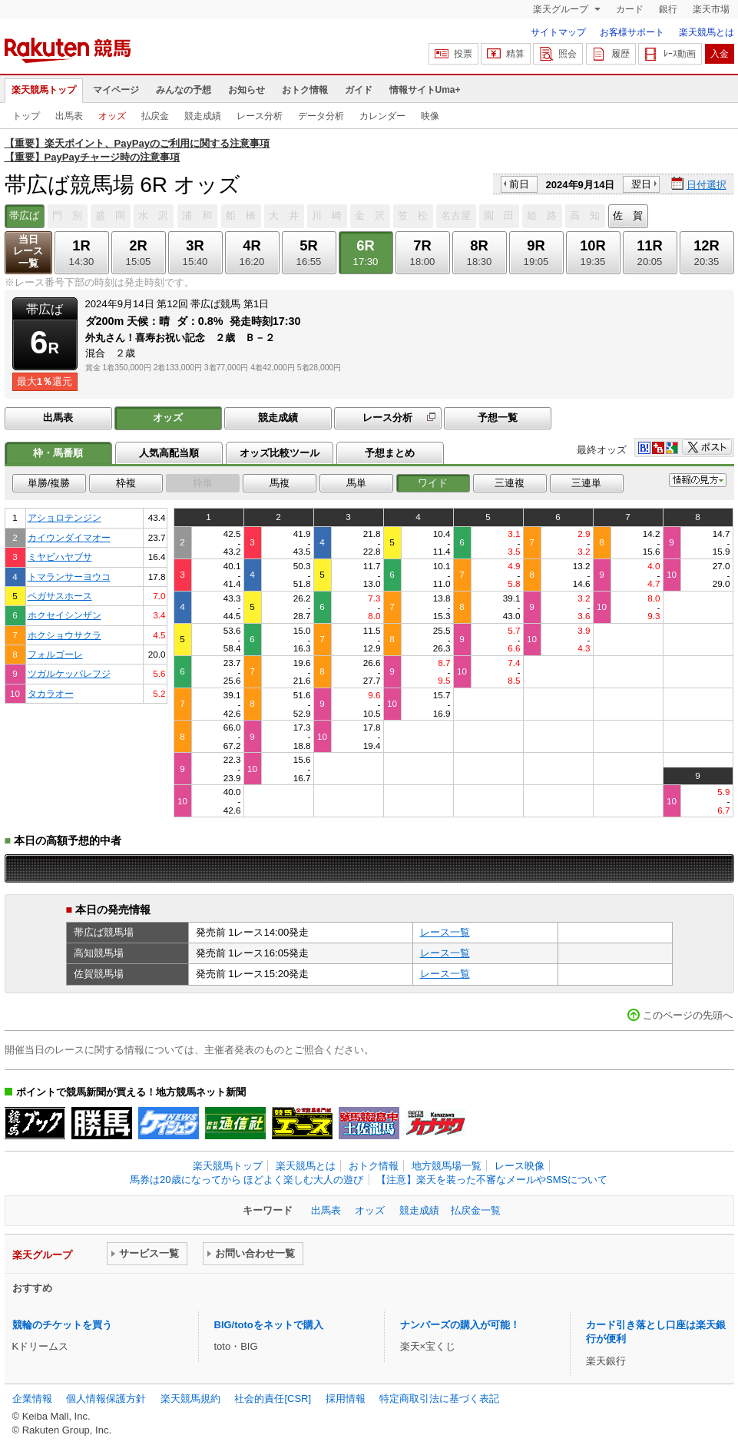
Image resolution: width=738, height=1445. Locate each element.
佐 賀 (628, 215)
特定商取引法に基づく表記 (439, 1398)
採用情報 (346, 1398)
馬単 (356, 483)
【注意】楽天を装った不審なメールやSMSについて (491, 1179)
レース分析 (260, 116)
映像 (430, 116)
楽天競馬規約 (190, 1398)
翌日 (641, 184)
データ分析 (321, 116)
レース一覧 (445, 932)
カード (630, 9)
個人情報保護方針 (106, 1398)
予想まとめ (390, 453)
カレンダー (382, 116)
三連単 (586, 483)
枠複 (126, 483)
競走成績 (202, 116)
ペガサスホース (60, 596)
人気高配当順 (169, 453)
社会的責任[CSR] (272, 1398)
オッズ (112, 116)
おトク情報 (305, 90)
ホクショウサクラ (64, 635)
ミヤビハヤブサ (60, 557)
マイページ (116, 90)
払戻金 (155, 116)
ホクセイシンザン (64, 615)
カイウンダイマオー (69, 537)
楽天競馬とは (706, 32)
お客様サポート (632, 32)
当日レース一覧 (28, 252)
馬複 (280, 483)
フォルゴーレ (55, 654)
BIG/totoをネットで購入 (268, 1325)
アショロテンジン (64, 517)
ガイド (358, 90)
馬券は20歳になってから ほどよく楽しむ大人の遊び (246, 1179)
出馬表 (69, 116)
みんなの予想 (183, 90)
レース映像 (519, 1166)
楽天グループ (562, 9)
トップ (26, 116)
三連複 (510, 483)
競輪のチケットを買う (62, 1325)
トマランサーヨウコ (69, 577)
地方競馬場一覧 (447, 1166)
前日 (519, 184)
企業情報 (32, 1398)
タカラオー (51, 693)
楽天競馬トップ (44, 90)
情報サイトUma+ (425, 90)
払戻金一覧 (476, 1210)
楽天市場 (711, 9)
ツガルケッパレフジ (69, 673)
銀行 (668, 9)
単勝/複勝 (49, 483)
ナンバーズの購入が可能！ (460, 1325)
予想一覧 (498, 417)
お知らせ (246, 90)
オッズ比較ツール (279, 453)
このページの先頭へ (688, 1015)
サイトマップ (558, 32)
